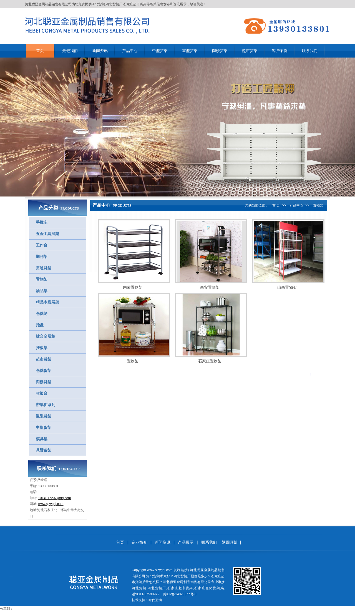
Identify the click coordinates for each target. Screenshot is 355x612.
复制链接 (180, 570)
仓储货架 (43, 370)
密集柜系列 (45, 404)
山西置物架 (287, 287)
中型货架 (43, 427)
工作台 (41, 245)
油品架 (41, 290)
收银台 (41, 393)
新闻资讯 (162, 542)
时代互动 (155, 600)
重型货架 (43, 416)
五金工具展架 (47, 234)
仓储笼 (41, 313)
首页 (120, 542)
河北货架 (98, 4)
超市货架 (43, 359)
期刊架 (41, 256)
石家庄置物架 (209, 361)
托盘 (40, 325)
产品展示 (185, 542)
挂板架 (41, 347)
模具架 (41, 439)
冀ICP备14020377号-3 (179, 594)
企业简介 (139, 542)
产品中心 (296, 205)
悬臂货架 (43, 450)
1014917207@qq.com (54, 498)
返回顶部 (230, 542)
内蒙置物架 (132, 287)
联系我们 (209, 542)
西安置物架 (210, 287)
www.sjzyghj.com (50, 504)
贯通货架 (43, 268)
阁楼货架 (43, 382)
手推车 (41, 222)
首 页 (276, 205)
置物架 (41, 279)
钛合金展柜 (45, 336)
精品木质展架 (47, 302)
